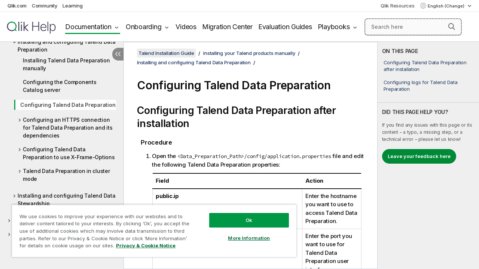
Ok (248, 220)
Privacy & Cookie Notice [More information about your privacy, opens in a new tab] (146, 245)
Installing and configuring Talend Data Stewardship (67, 199)
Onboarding (144, 27)
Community (45, 6)
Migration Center (227, 27)
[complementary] (428, 155)
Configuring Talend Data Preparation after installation (425, 65)
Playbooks (334, 27)
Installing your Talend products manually (249, 53)
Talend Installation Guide (166, 53)
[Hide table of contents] (117, 54)
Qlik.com (17, 6)
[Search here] (413, 27)
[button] (451, 26)
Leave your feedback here (419, 156)
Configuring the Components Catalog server (60, 86)
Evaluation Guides (285, 27)
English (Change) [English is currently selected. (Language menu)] (447, 6)
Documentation (88, 27)
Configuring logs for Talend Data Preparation (421, 85)
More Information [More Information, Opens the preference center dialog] (249, 238)
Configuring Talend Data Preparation (67, 105)
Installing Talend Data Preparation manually (66, 64)
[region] (154, 230)
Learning (72, 6)
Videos (186, 27)
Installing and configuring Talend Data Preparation (67, 45)
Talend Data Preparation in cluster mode (66, 175)
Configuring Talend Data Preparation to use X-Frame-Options (69, 153)
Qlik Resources (398, 6)
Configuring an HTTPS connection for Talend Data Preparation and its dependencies (67, 128)
